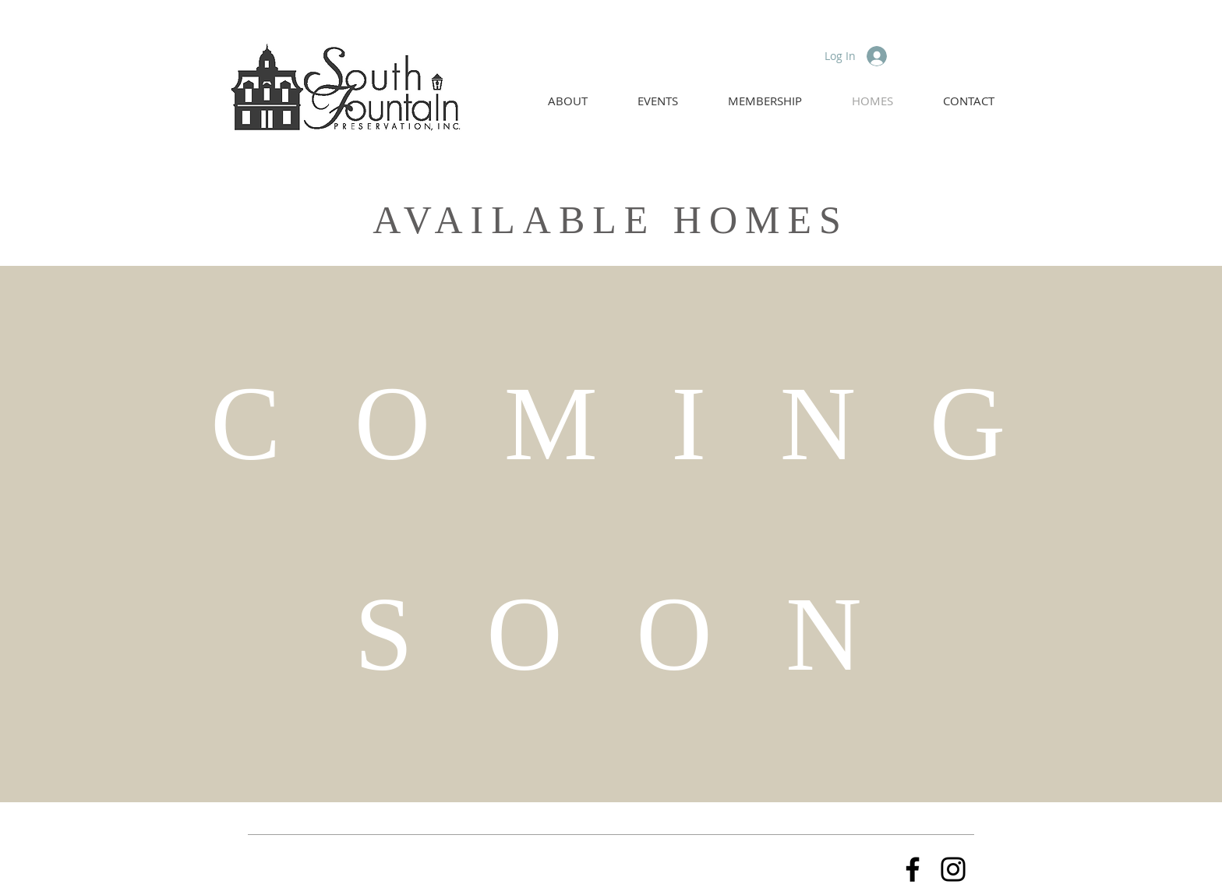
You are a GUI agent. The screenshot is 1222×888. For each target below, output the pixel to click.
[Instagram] (953, 869)
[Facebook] (912, 869)
